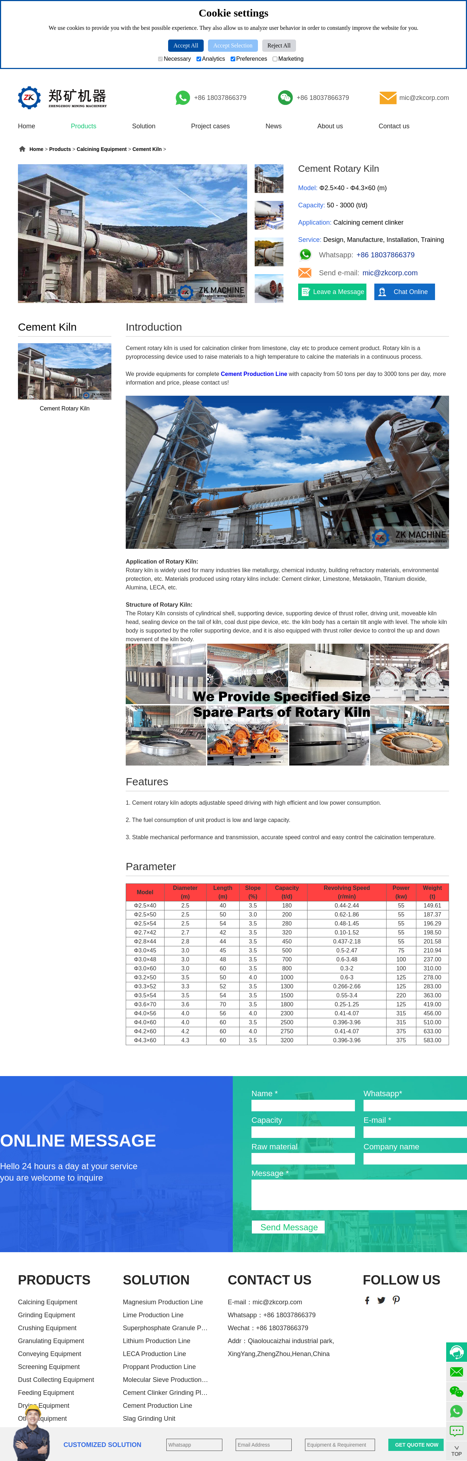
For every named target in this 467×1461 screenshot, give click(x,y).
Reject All (279, 45)
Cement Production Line (157, 1405)
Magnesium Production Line (163, 1302)
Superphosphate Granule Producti (166, 1328)
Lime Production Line (153, 1315)
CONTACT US (269, 1280)
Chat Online (411, 291)
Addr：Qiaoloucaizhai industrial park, (281, 1341)
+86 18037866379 (220, 97)
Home (26, 126)
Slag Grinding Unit (149, 1418)
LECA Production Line (154, 1353)
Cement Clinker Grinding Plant (166, 1392)
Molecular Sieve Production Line (166, 1379)
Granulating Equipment (51, 1341)
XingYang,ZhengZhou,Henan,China (279, 1353)
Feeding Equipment (46, 1392)
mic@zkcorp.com (424, 97)
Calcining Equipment (102, 149)
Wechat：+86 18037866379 (268, 1328)
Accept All (186, 45)
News (273, 126)
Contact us (394, 126)
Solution (144, 126)
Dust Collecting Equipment (56, 1379)
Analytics (210, 59)
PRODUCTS (54, 1280)
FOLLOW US (401, 1280)
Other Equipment (42, 1418)
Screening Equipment (49, 1366)
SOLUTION (156, 1280)
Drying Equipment (43, 1405)
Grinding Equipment (46, 1315)
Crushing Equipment (47, 1328)
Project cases (210, 126)
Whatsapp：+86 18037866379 (272, 1315)
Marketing (288, 59)
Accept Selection (233, 45)
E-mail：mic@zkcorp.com (265, 1302)
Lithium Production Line (156, 1341)
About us (330, 126)
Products (83, 126)
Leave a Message (338, 291)
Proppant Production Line (159, 1366)
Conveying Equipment (49, 1353)
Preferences (249, 59)
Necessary (174, 59)
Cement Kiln (147, 149)
